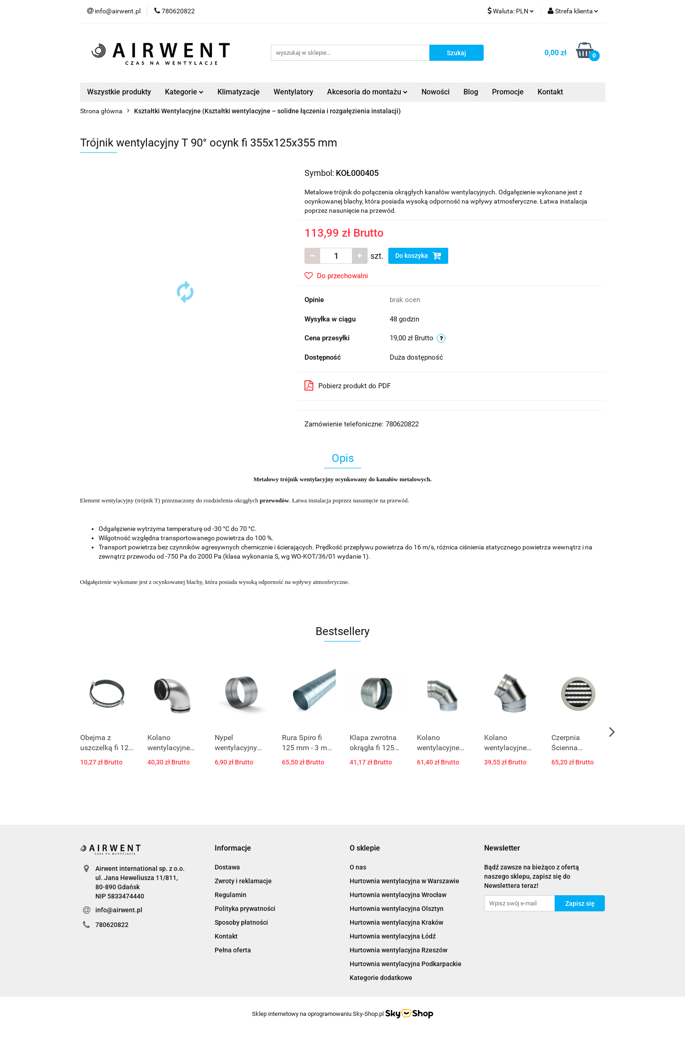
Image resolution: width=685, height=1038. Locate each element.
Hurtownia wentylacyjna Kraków (396, 922)
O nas (358, 867)
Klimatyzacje (238, 91)
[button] (233, 848)
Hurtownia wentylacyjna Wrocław (398, 894)
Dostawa (227, 867)
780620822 (112, 924)
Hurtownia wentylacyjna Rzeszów (398, 950)
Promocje (508, 91)
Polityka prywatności (245, 908)
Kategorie (184, 91)
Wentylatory (293, 91)
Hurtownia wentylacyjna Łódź (393, 936)
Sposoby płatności (241, 922)
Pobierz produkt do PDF (347, 385)
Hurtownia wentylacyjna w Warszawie (404, 881)
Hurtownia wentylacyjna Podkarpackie (406, 964)
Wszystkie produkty (119, 91)
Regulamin (230, 894)
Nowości (436, 91)
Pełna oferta (233, 950)
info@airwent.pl (118, 910)
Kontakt (550, 91)
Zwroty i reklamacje (243, 881)
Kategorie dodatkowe (381, 977)
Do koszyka (418, 255)
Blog (470, 91)
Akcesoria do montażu (367, 91)
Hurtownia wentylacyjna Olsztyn (397, 908)
